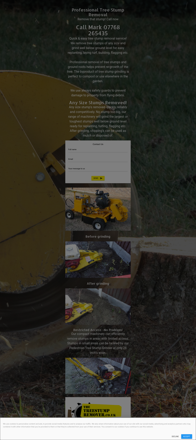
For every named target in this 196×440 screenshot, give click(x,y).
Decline (175, 436)
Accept (186, 436)
